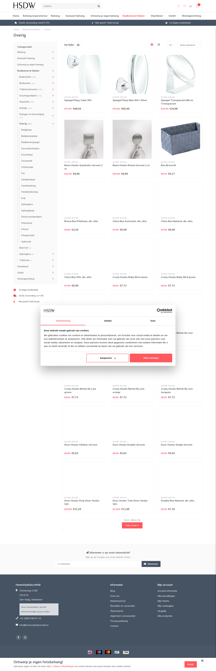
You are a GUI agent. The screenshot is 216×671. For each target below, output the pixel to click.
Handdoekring (28, 185)
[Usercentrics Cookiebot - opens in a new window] (159, 311)
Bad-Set (25, 247)
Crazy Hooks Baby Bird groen (178, 277)
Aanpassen (108, 358)
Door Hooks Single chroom (176, 444)
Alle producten (165, 615)
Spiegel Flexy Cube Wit (78, 100)
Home (16, 15)
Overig (25, 123)
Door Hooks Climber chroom (80, 444)
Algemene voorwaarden (122, 615)
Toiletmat (25, 260)
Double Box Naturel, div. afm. (178, 500)
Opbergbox (27, 204)
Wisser (25, 229)
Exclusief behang (75, 15)
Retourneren (116, 611)
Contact (114, 626)
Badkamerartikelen (134, 15)
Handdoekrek (28, 179)
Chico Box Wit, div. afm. (78, 277)
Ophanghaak (27, 210)
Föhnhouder (27, 167)
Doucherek (26, 160)
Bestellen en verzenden (122, 605)
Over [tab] (153, 320)
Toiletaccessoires (30, 89)
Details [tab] (108, 320)
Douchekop (27, 154)
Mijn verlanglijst (166, 605)
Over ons (115, 596)
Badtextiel (27, 83)
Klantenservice (118, 600)
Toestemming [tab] (63, 320)
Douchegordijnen (30, 95)
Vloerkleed (157, 15)
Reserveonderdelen (31, 216)
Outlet (172, 15)
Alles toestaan (151, 358)
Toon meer (132, 525)
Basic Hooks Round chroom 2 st (131, 165)
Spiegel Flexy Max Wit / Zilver (130, 100)
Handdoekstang (29, 191)
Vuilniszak (26, 241)
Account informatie (167, 590)
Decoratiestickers (30, 148)
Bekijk (191, 664)
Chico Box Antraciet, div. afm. (130, 221)
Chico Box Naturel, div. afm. (177, 221)
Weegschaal (27, 235)
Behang (55, 15)
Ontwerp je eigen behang (105, 15)
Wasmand (26, 223)
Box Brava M (168, 165)
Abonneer (151, 563)
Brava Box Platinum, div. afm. (81, 221)
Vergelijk (162, 611)
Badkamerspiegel (30, 142)
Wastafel (26, 101)
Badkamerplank (29, 136)
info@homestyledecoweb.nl (34, 625)
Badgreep (26, 129)
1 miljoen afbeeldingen (63, 666)
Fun (23, 173)
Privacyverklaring (119, 621)
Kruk (23, 198)
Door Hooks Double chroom (129, 444)
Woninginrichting (191, 15)
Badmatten (27, 76)
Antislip (25, 108)
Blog (112, 590)
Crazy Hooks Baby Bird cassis (130, 277)
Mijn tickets (163, 600)
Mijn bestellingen (166, 596)
